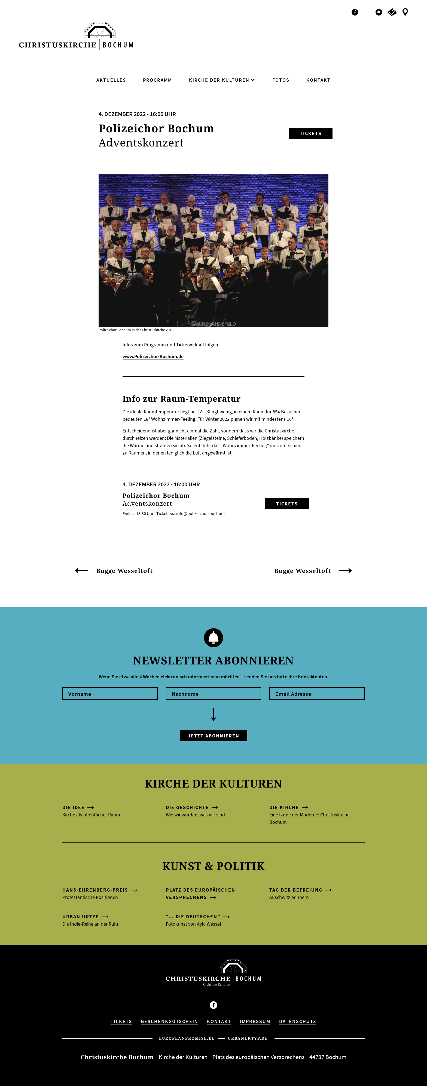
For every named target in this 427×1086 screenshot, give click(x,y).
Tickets (311, 133)
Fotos (280, 80)
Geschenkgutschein (169, 1021)
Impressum (255, 1021)
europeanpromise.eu (187, 1038)
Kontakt (318, 80)
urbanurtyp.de (248, 1038)
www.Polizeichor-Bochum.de (153, 356)
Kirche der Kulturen (219, 80)
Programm (157, 80)
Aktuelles (111, 80)
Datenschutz (297, 1021)
